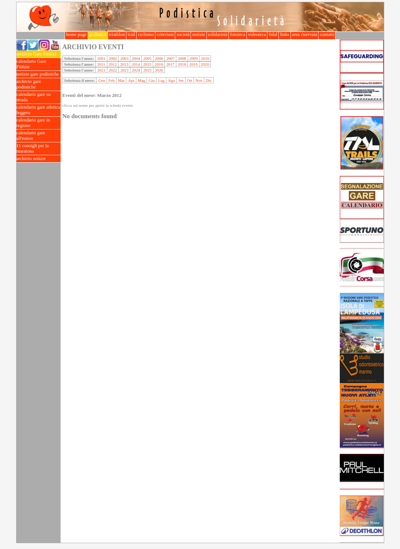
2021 (101, 70)
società (183, 34)
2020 (205, 64)
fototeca (237, 34)
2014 (135, 64)
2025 (147, 70)
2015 (147, 64)
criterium (165, 34)
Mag (141, 80)
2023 (124, 70)
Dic (209, 80)
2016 (159, 64)
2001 (101, 58)
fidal (272, 34)
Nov (198, 80)
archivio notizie (39, 158)
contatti (326, 34)
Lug (161, 80)
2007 (170, 58)
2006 (159, 58)
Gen (101, 80)
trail (131, 34)
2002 (113, 58)
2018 (182, 64)
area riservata (304, 34)
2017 (170, 64)
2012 (113, 64)
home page (76, 34)
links (284, 34)
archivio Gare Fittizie (39, 54)
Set (180, 80)
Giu (151, 80)
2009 (194, 58)
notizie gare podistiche (39, 74)
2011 (101, 64)
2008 (182, 58)
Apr (131, 80)
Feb (111, 80)
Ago (171, 80)
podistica (98, 34)
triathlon (117, 34)
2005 (147, 58)
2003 (124, 58)
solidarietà (218, 34)
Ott (189, 80)
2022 (113, 70)
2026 (159, 70)
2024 (136, 70)
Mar (121, 80)
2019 (193, 64)
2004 (136, 58)
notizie (198, 34)
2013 (124, 64)
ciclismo (146, 34)
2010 (205, 58)
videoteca (257, 34)
